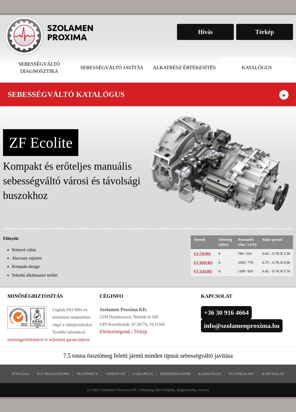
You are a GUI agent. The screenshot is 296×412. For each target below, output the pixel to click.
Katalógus (257, 67)
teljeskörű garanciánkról (69, 339)
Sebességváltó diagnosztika (39, 67)
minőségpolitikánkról (25, 339)
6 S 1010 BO (203, 262)
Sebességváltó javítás (111, 67)
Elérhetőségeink (115, 331)
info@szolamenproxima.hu (242, 325)
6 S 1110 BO (203, 271)
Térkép (140, 331)
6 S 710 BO (202, 253)
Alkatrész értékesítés (184, 67)
